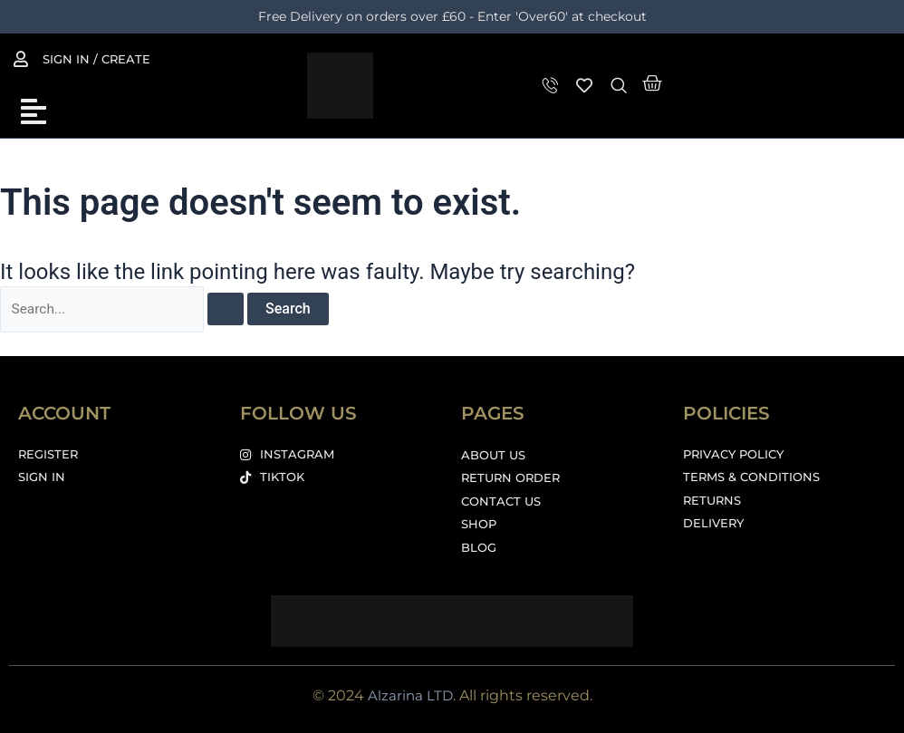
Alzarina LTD (410, 695)
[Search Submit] (229, 310)
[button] (33, 111)
